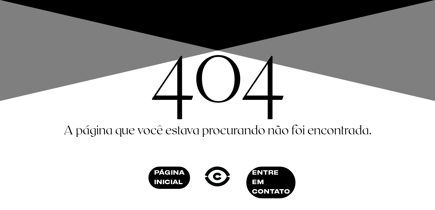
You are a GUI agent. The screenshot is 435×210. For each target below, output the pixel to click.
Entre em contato (271, 182)
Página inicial (169, 177)
